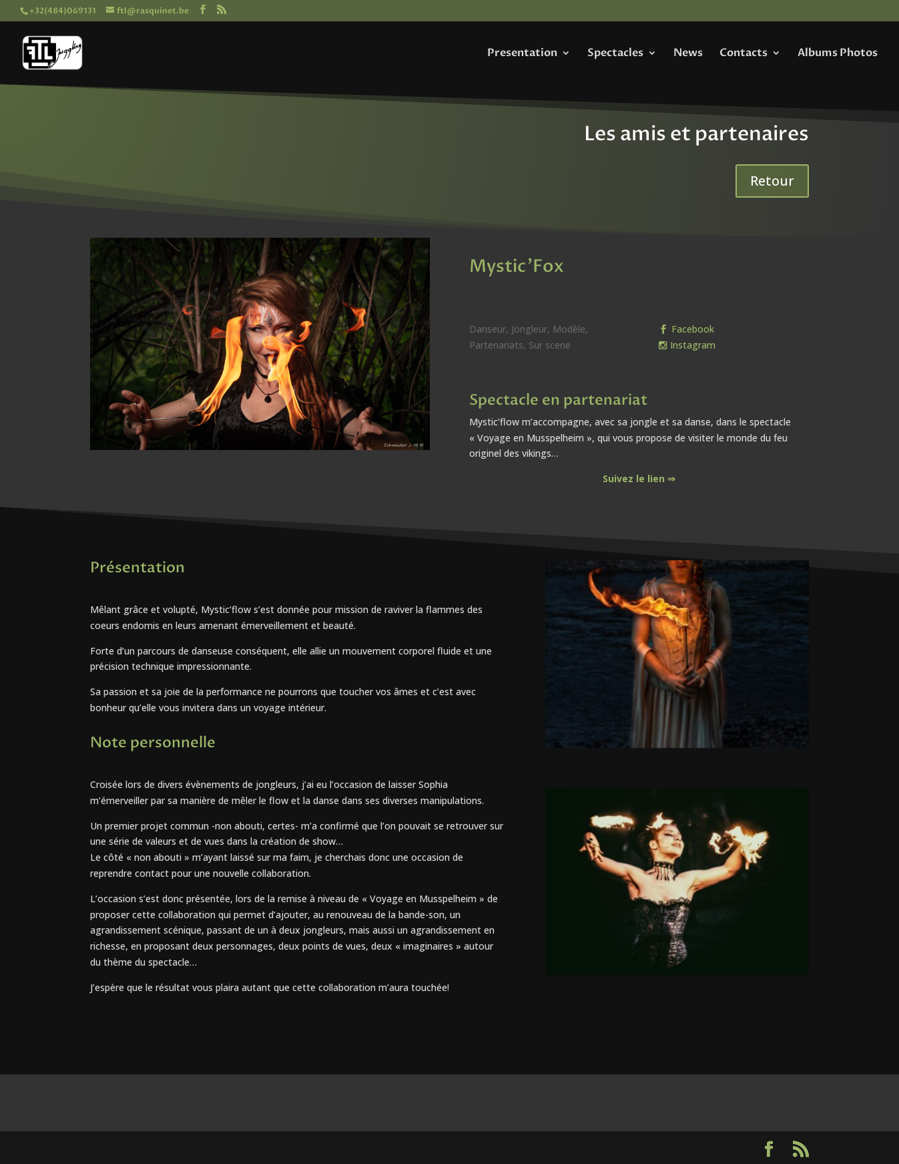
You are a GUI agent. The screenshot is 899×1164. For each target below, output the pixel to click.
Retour (772, 181)
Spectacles (615, 54)
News (688, 54)
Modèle (569, 329)
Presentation (522, 54)
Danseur (487, 329)
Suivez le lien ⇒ (639, 478)
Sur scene (550, 345)
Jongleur (529, 329)
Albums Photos (838, 54)
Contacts (743, 54)
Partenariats (496, 345)
